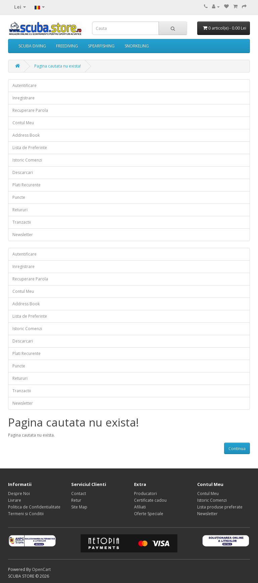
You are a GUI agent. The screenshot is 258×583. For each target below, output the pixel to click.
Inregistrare (23, 98)
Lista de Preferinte (29, 147)
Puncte (18, 197)
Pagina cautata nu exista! (57, 66)
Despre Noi (19, 493)
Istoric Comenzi (27, 160)
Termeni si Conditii (26, 514)
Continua (237, 448)
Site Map (79, 507)
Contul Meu (23, 123)
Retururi (20, 210)
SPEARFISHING (101, 46)
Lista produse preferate (220, 507)
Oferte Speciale (148, 514)
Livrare (14, 500)
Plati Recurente (26, 185)
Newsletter (22, 234)
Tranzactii (21, 222)
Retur (76, 500)
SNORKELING (137, 46)
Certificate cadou (150, 500)
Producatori (145, 493)
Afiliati (140, 507)
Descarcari (22, 172)
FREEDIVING (67, 46)
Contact (78, 493)
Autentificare (24, 85)
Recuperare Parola (30, 110)
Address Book (26, 135)
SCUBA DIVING (32, 46)
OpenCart (41, 569)
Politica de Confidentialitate (34, 507)
